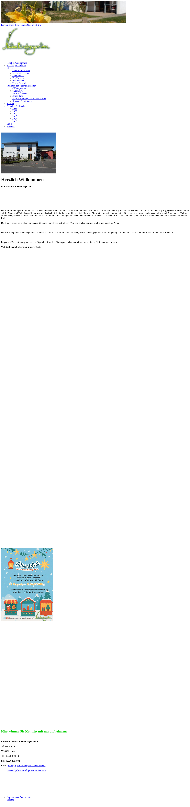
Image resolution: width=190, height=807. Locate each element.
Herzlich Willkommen (17, 63)
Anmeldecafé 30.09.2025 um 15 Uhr (25, 25)
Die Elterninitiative (21, 70)
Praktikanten (18, 80)
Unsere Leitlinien (20, 83)
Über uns (11, 68)
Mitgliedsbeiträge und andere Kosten (29, 98)
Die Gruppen (18, 75)
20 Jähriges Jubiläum (16, 65)
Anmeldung (17, 96)
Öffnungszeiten (19, 88)
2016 (14, 121)
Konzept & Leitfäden (22, 101)
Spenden (11, 126)
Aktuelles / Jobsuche (16, 106)
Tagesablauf (17, 91)
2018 (14, 116)
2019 (14, 113)
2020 (14, 111)
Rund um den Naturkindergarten (21, 86)
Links (9, 124)
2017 (14, 119)
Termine (10, 103)
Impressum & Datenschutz (19, 797)
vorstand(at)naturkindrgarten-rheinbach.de (26, 770)
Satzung (10, 800)
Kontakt (4, 25)
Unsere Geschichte (20, 73)
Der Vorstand (18, 78)
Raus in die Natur (20, 93)
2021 (14, 108)
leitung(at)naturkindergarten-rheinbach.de (27, 765)
